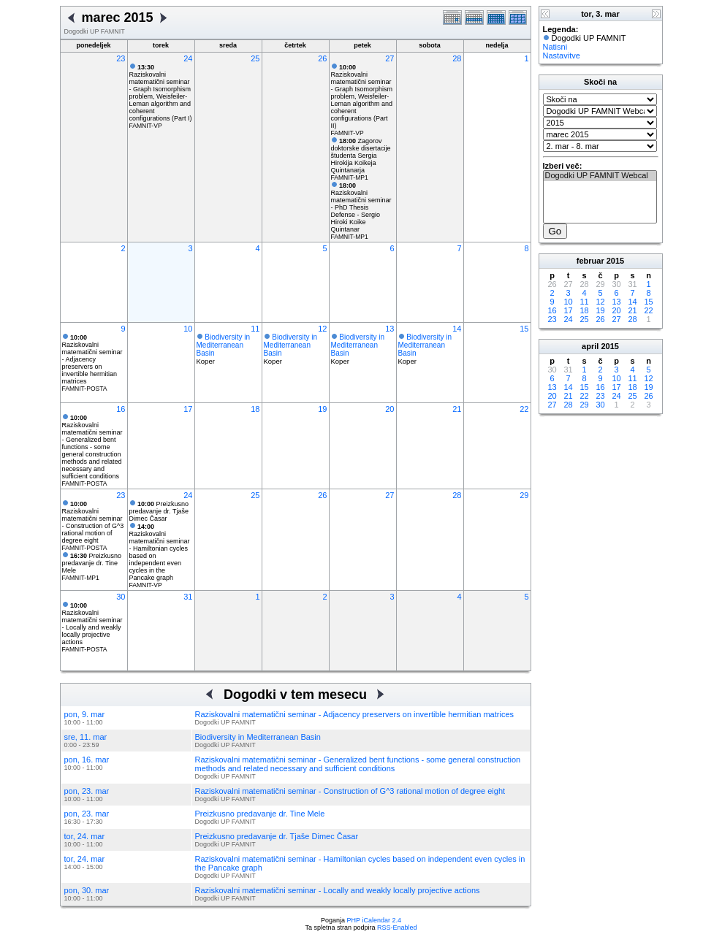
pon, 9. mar (84, 714)
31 (187, 596)
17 (187, 409)
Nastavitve (561, 55)
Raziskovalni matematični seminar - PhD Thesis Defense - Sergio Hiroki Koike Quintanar (361, 207)
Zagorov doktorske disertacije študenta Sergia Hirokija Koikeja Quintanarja (361, 155)
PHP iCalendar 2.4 (374, 920)
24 (187, 58)
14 (456, 328)
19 (322, 409)
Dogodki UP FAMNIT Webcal (600, 176)
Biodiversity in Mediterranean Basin (223, 345)
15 (524, 328)
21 (456, 409)
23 (120, 58)
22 (524, 409)
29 (524, 495)
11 (255, 328)
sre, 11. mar (85, 737)
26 (322, 58)
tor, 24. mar (84, 836)
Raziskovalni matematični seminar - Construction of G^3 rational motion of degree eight (93, 522)
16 (120, 409)
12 (322, 328)
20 (389, 409)
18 (255, 409)
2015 (615, 260)
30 (120, 596)
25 (255, 58)
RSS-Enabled (397, 927)
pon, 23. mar (87, 791)
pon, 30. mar (87, 890)
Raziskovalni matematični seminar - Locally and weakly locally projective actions (92, 624)
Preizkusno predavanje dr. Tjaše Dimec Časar (159, 511)
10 (187, 328)
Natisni (555, 46)
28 (456, 58)
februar (590, 260)
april (590, 346)
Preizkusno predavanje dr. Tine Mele (92, 563)
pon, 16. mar (87, 759)
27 (389, 58)
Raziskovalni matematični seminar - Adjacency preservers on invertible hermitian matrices (92, 359)
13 (389, 328)
